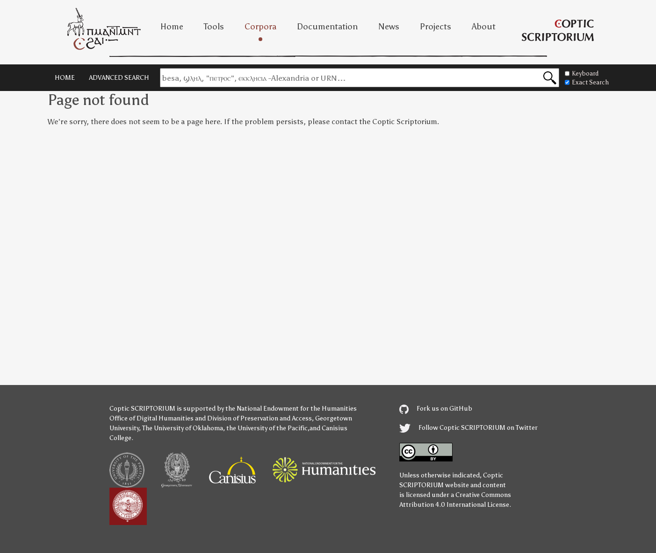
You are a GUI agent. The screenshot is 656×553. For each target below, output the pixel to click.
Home (171, 26)
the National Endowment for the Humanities (291, 409)
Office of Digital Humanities (151, 418)
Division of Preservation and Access (259, 418)
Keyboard (581, 73)
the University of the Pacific (267, 428)
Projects (435, 26)
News (388, 26)
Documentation (327, 26)
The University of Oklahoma (182, 428)
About (484, 26)
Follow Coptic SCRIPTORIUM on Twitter (468, 428)
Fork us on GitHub (435, 409)
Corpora (260, 26)
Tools (214, 26)
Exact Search (587, 82)
